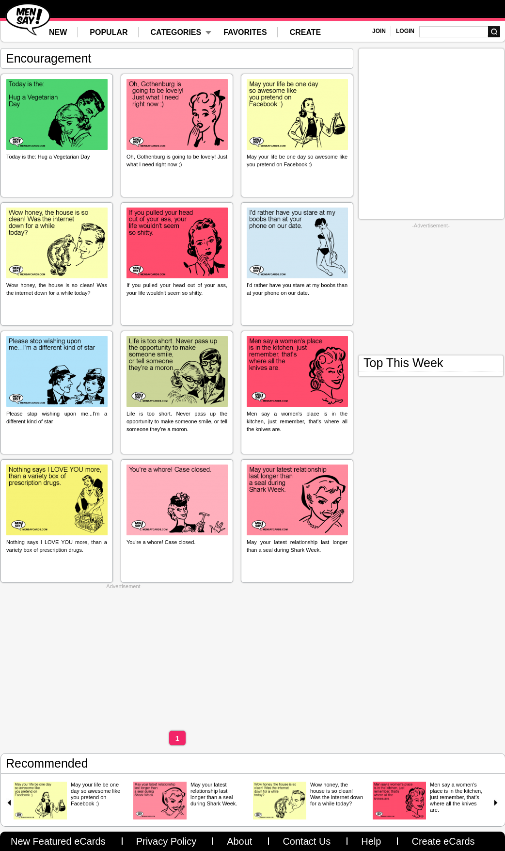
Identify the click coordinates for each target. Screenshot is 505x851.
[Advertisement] (123, 657)
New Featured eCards (58, 841)
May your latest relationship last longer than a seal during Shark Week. (213, 794)
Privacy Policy (166, 841)
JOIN (379, 31)
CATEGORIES (176, 32)
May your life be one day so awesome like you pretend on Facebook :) (95, 794)
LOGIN (405, 31)
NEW (58, 32)
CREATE (305, 32)
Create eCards (442, 841)
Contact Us (307, 841)
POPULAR (108, 32)
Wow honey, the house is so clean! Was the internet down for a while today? (336, 794)
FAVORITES (245, 32)
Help (371, 841)
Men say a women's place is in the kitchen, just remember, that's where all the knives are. (456, 797)
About (239, 841)
